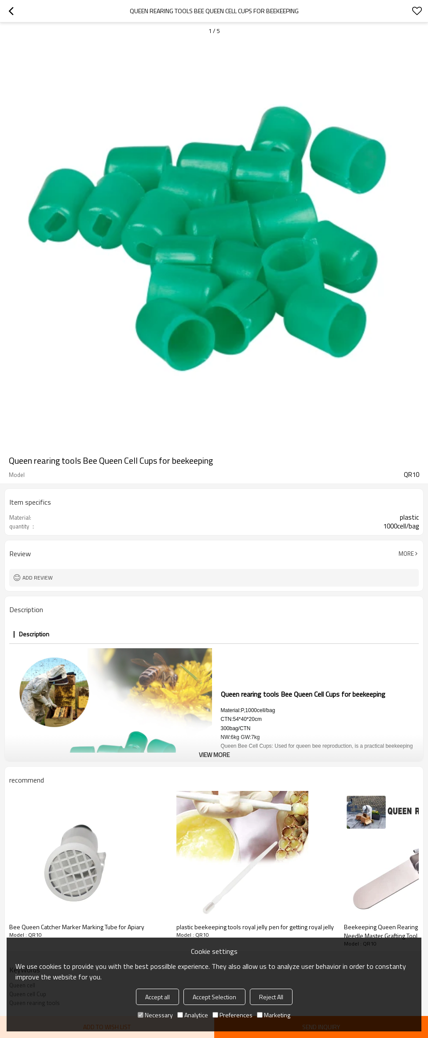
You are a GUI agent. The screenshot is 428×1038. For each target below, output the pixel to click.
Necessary (155, 1015)
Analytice (192, 1015)
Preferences (232, 1015)
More (406, 553)
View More (214, 754)
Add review (37, 577)
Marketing (273, 1015)
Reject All (271, 996)
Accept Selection (214, 996)
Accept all (157, 996)
